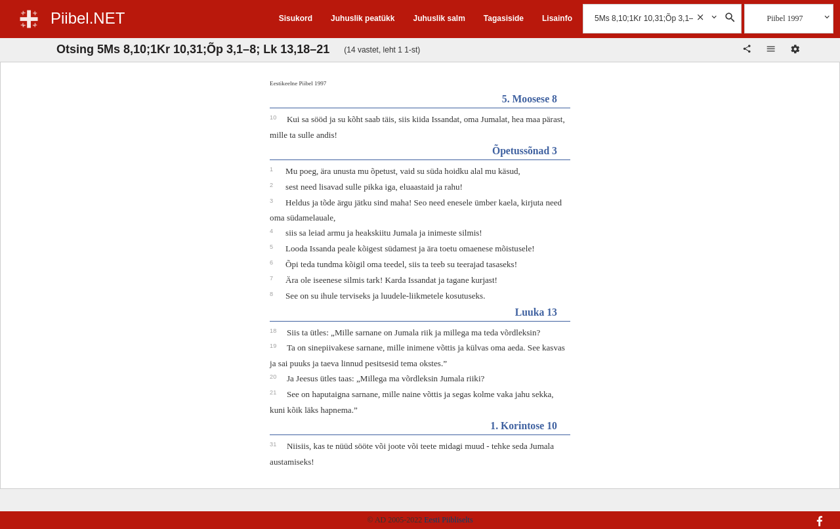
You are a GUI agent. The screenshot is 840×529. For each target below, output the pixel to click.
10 (274, 117)
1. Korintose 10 (523, 425)
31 (274, 444)
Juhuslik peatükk (362, 18)
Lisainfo (557, 18)
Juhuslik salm (439, 18)
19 (274, 346)
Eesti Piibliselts (448, 519)
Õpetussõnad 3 (524, 150)
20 (274, 376)
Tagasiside (504, 18)
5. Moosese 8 (529, 98)
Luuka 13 (536, 312)
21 (274, 392)
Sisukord (295, 18)
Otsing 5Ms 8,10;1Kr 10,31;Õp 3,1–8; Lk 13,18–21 (192, 49)
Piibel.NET (88, 18)
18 (274, 331)
